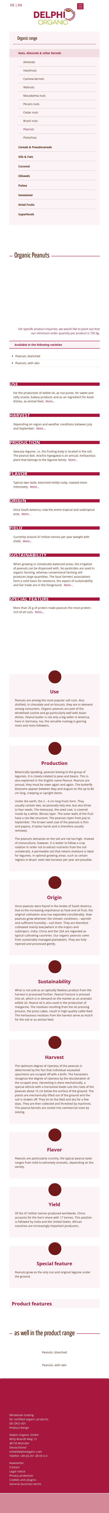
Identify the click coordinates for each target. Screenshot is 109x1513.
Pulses (22, 185)
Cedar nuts (30, 112)
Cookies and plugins (22, 1480)
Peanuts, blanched (27, 356)
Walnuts (28, 87)
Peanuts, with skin (27, 363)
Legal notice (17, 1471)
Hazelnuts (30, 70)
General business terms (25, 1484)
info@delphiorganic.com (25, 1451)
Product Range (19, 1427)
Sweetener (25, 195)
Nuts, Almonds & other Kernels (39, 53)
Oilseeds (24, 176)
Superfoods (26, 214)
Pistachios (30, 137)
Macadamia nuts (34, 95)
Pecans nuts (31, 104)
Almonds (29, 62)
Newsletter (16, 1463)
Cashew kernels (33, 79)
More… (50, 401)
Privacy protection (21, 1475)
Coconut (24, 166)
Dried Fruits (26, 205)
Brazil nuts (30, 121)
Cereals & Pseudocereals (35, 147)
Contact (14, 1467)
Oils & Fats (25, 157)
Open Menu (80, 6)
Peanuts (28, 129)
